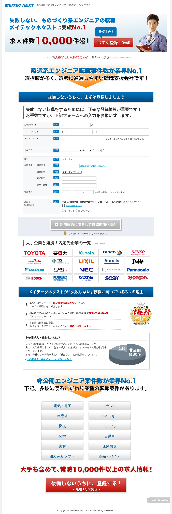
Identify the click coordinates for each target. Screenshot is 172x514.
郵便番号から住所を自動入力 (93, 166)
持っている (69, 211)
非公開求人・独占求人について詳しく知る (49, 359)
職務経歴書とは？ (74, 205)
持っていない (83, 211)
